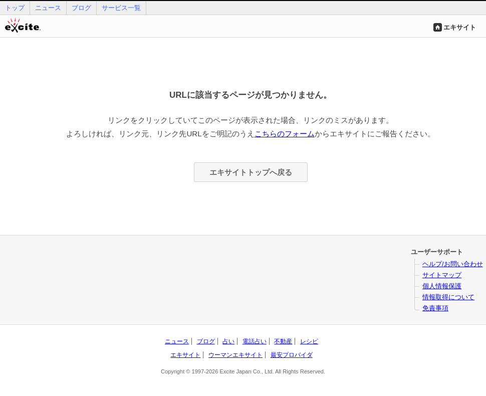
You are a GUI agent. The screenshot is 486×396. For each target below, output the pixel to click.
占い (228, 341)
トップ (15, 8)
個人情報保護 (441, 286)
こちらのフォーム (285, 133)
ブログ (81, 8)
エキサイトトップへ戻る (250, 172)
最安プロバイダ (292, 354)
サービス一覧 (121, 8)
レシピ (309, 341)
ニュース (48, 8)
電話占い (254, 341)
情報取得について (448, 297)
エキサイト (459, 27)
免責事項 (435, 308)
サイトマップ (441, 275)
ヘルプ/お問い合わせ (452, 264)
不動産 (283, 341)
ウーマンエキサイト (235, 354)
